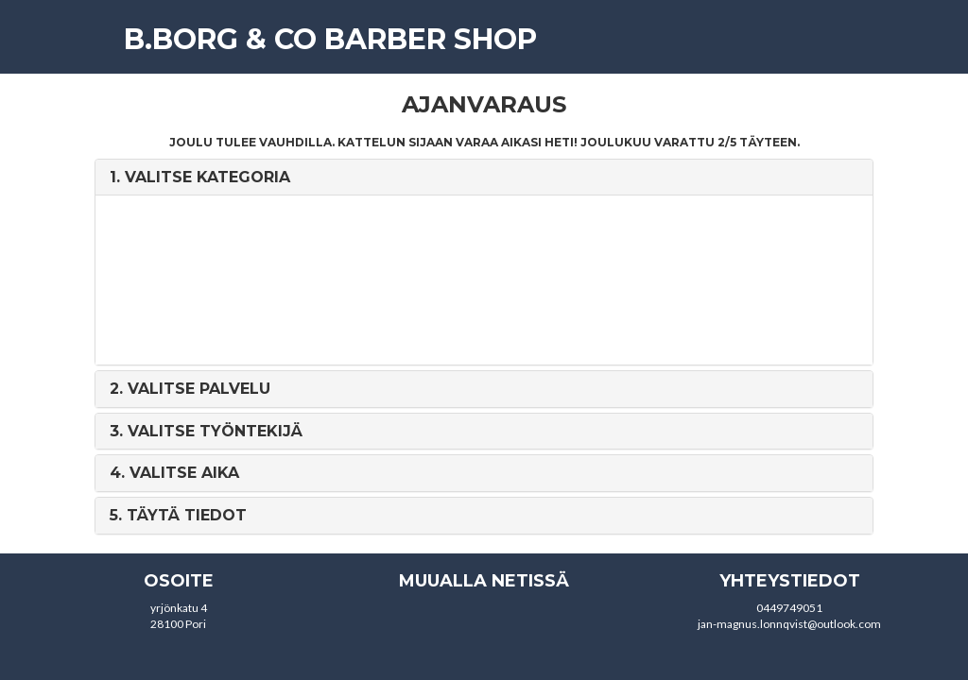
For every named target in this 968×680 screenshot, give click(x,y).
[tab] (483, 178)
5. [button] (178, 515)
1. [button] (200, 177)
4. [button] (174, 473)
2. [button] (190, 389)
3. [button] (206, 431)
